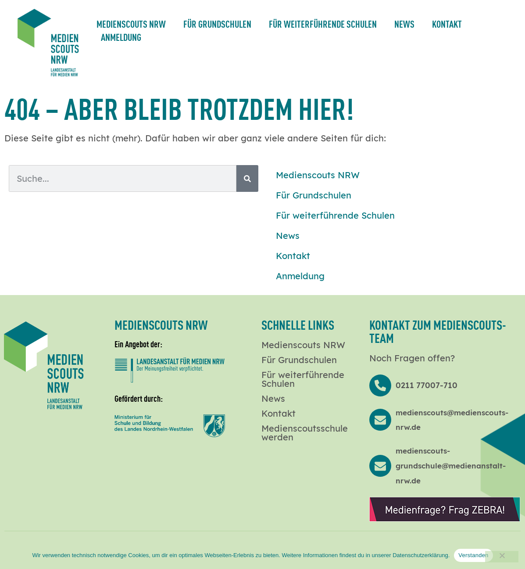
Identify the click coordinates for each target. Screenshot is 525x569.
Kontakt (447, 23)
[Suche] (247, 178)
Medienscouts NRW (131, 23)
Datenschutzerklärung (420, 555)
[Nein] (501, 556)
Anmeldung (121, 36)
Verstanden (473, 555)
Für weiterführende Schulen (323, 23)
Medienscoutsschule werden (304, 433)
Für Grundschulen (217, 23)
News (404, 23)
